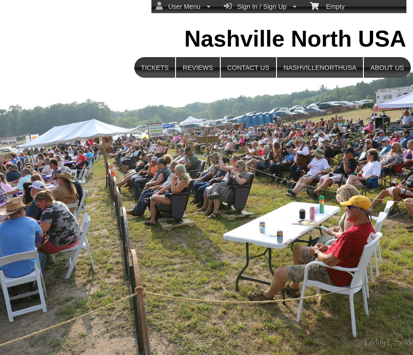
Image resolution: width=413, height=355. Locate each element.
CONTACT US (248, 67)
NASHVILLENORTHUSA (320, 67)
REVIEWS (198, 67)
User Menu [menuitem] (183, 6)
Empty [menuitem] (327, 5)
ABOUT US (387, 67)
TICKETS (155, 67)
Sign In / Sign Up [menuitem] (260, 6)
